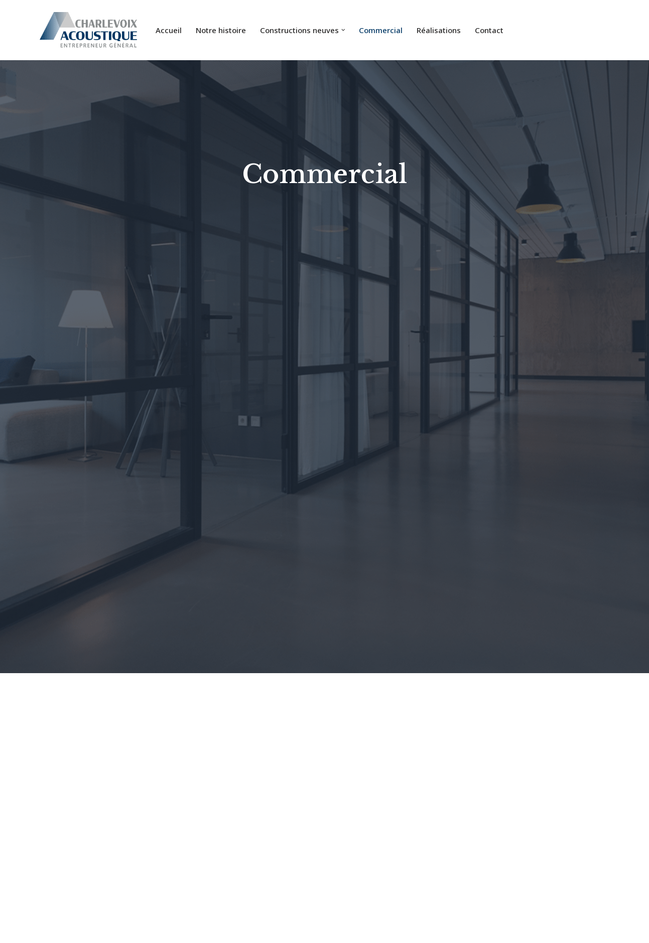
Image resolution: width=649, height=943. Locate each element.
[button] (343, 30)
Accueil (169, 30)
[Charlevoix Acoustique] (89, 30)
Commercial (381, 30)
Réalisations (439, 30)
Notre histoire (221, 30)
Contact (489, 30)
